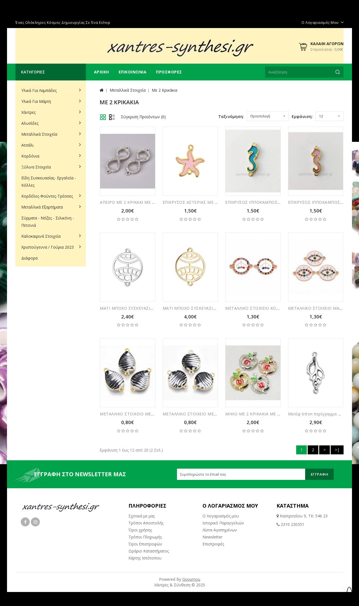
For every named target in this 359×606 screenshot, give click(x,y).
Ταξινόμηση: (231, 116)
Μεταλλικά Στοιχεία (39, 134)
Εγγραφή (319, 474)
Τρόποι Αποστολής (146, 523)
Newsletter (212, 537)
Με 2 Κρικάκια (164, 90)
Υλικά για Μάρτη (36, 101)
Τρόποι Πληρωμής (145, 537)
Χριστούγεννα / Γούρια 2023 (47, 247)
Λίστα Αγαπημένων (219, 530)
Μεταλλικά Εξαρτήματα (42, 207)
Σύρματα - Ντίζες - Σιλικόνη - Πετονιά (47, 221)
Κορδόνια (30, 156)
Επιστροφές (213, 544)
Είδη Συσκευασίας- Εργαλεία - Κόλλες (48, 181)
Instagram (35, 521)
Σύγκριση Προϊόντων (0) (143, 116)
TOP (349, 593)
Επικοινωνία (133, 72)
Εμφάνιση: (302, 116)
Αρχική (101, 72)
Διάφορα (29, 258)
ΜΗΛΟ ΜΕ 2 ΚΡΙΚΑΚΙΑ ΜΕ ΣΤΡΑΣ (258, 414)
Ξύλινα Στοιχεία (36, 167)
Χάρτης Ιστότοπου (145, 558)
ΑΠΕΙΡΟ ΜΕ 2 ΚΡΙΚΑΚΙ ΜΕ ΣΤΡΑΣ (132, 202)
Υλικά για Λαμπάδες (39, 90)
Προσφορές (169, 72)
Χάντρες (28, 112)
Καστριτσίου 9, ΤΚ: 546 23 (303, 516)
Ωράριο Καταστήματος (148, 551)
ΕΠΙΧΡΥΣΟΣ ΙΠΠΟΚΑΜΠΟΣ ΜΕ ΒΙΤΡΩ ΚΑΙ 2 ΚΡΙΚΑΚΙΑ (277, 202)
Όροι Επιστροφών (145, 544)
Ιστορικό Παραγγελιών (223, 523)
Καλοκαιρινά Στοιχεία (41, 236)
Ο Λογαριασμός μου (220, 516)
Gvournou (191, 579)
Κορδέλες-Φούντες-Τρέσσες (47, 196)
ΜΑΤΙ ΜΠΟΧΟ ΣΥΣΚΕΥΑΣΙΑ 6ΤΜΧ (195, 308)
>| (337, 449)
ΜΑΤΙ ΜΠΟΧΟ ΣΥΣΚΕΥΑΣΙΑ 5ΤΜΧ (132, 308)
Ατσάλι (27, 145)
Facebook (25, 521)
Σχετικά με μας (141, 516)
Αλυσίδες (29, 123)
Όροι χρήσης (140, 530)
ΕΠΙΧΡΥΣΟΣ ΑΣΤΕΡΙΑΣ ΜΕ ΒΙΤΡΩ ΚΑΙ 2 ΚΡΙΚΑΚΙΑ (211, 202)
